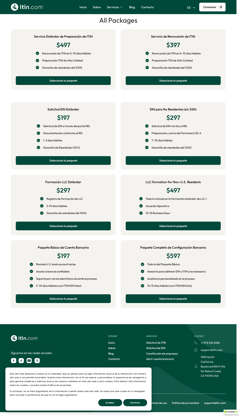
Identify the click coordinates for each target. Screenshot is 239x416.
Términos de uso (157, 406)
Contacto (114, 362)
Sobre (111, 352)
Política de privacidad (185, 406)
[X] (21, 364)
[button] (231, 413)
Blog (111, 357)
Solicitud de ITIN (156, 346)
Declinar (135, 402)
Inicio (111, 346)
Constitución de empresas (162, 357)
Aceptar (110, 402)
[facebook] (13, 364)
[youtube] (29, 364)
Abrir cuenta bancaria (160, 362)
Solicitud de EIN (155, 352)
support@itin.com (215, 406)
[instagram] (37, 364)
